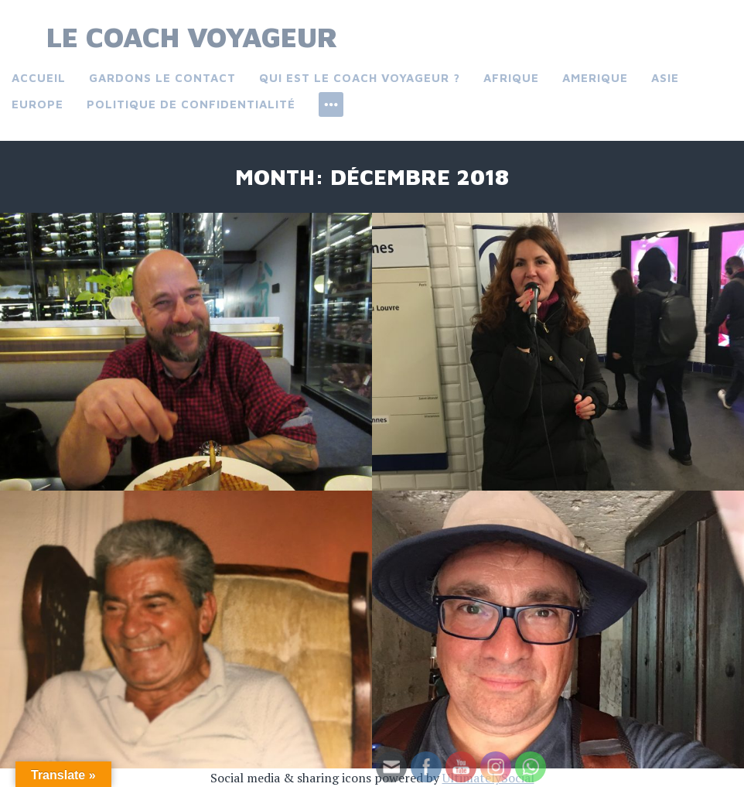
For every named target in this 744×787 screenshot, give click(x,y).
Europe (37, 104)
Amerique (595, 77)
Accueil (39, 77)
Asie (665, 77)
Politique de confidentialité (191, 104)
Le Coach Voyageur (192, 36)
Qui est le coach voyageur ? (359, 77)
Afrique (511, 77)
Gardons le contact (162, 77)
